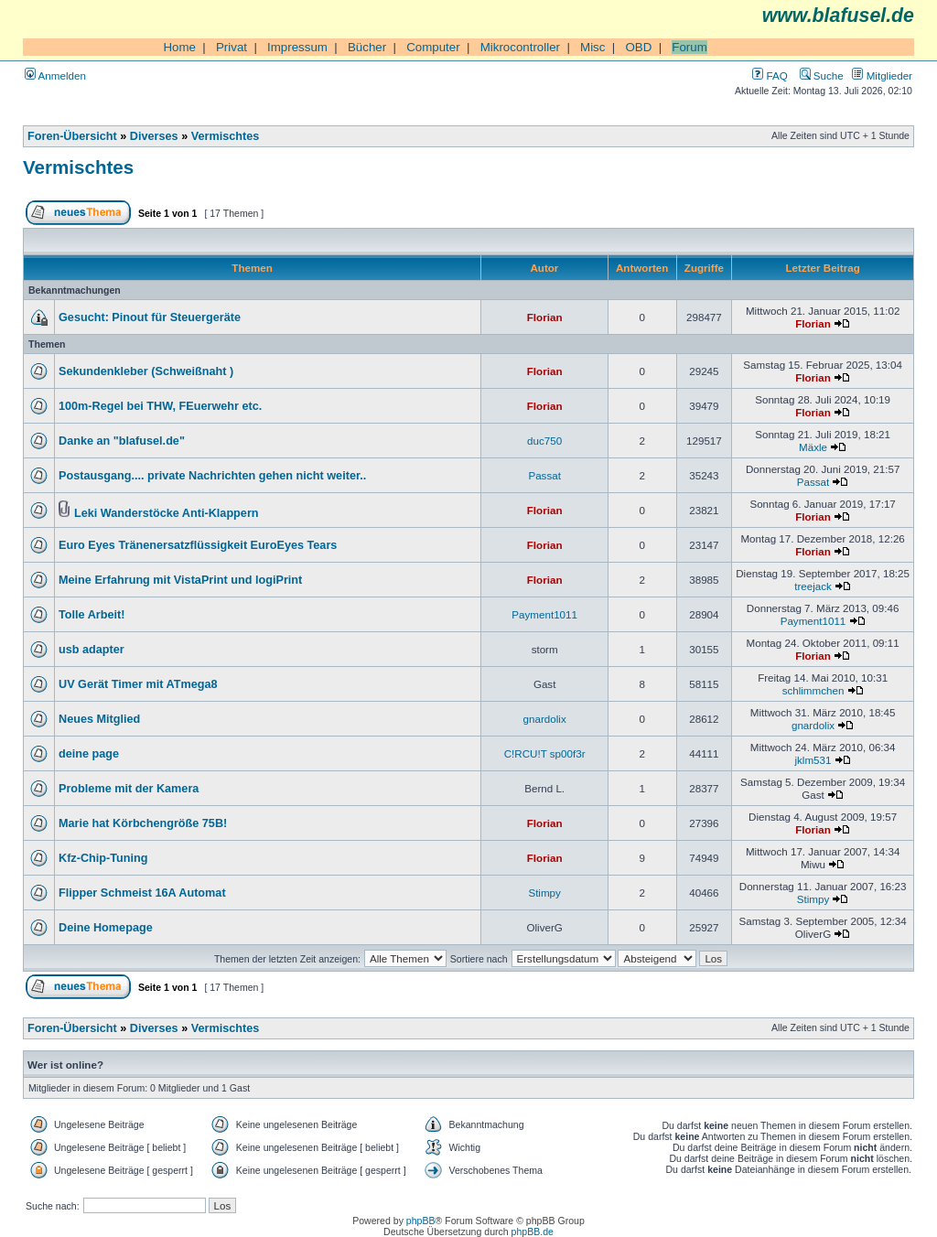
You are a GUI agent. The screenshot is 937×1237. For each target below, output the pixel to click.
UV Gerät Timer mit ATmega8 (138, 684)
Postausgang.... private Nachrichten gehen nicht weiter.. (212, 475)
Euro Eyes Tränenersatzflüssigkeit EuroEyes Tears (198, 545)
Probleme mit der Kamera (129, 788)
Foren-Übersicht (72, 136)
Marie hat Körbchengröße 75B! (143, 823)
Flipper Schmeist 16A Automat (142, 893)
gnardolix (544, 719)
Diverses (154, 136)
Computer (433, 47)
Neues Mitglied (99, 719)
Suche (822, 75)
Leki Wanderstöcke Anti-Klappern (166, 513)
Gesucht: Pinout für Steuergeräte (150, 317)
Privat (231, 47)
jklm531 (812, 760)
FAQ (769, 75)
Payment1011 (544, 614)
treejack (813, 586)
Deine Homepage (106, 927)
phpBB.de (533, 1231)
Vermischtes (225, 136)
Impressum (297, 47)
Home (179, 47)
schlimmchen (813, 690)
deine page (89, 754)
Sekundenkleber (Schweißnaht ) (146, 371)
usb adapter (91, 649)
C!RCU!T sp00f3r (545, 753)
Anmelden (55, 75)
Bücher (367, 47)
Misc (592, 47)
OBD (638, 47)
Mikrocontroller (520, 47)
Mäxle (813, 447)
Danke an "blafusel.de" (122, 441)
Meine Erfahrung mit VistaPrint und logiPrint (180, 580)
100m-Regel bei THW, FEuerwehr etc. (160, 406)
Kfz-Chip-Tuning (103, 858)
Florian (545, 317)
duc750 (544, 440)
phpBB (421, 1220)
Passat (544, 475)
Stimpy (544, 892)
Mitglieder (882, 75)
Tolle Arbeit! (91, 614)
